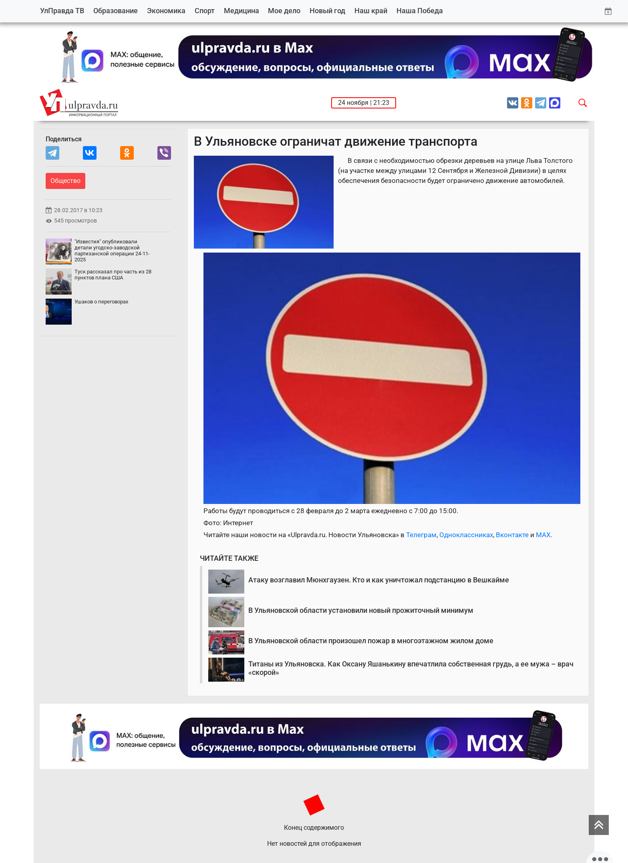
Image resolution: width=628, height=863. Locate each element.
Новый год (327, 10)
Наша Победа (420, 10)
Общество (65, 181)
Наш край (370, 10)
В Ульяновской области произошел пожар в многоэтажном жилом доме (370, 640)
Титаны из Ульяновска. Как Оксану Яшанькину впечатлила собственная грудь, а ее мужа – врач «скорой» (411, 668)
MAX (543, 535)
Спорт (205, 10)
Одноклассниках (466, 535)
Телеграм (421, 535)
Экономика (166, 10)
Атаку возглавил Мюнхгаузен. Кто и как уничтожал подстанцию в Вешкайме (378, 580)
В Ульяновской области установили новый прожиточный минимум (360, 610)
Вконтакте (512, 535)
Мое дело (284, 10)
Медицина (241, 10)
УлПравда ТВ (62, 10)
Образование (115, 10)
